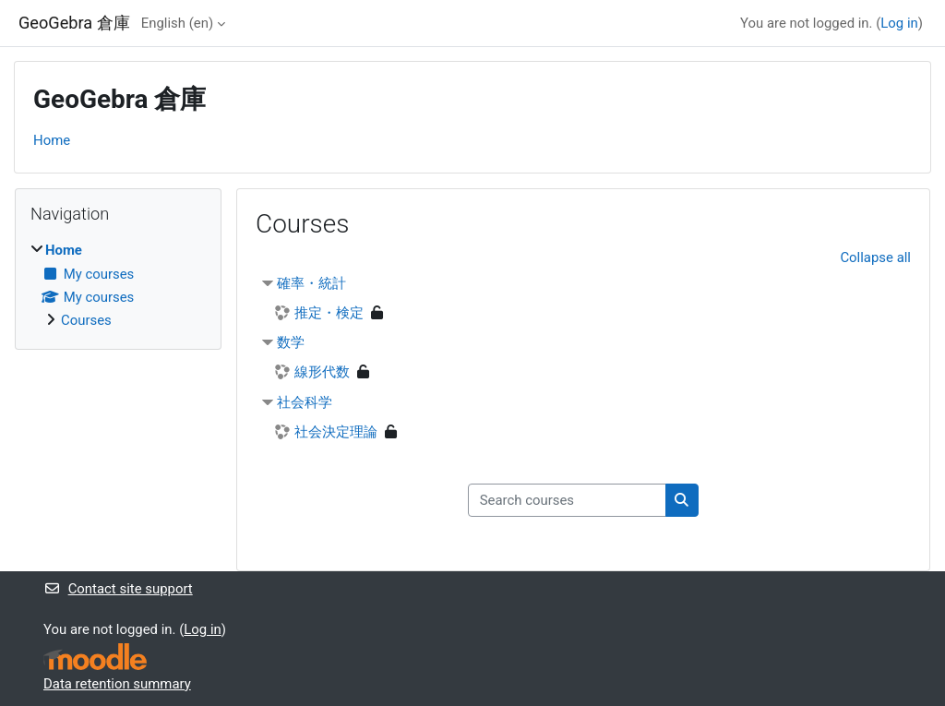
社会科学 (304, 402)
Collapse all (875, 257)
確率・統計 (311, 283)
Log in (898, 23)
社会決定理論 (335, 432)
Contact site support (118, 588)
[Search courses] (567, 500)
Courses (86, 320)
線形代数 (322, 372)
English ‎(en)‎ (177, 23)
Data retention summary (117, 684)
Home (51, 140)
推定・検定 (329, 313)
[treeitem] (118, 285)
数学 (291, 342)
